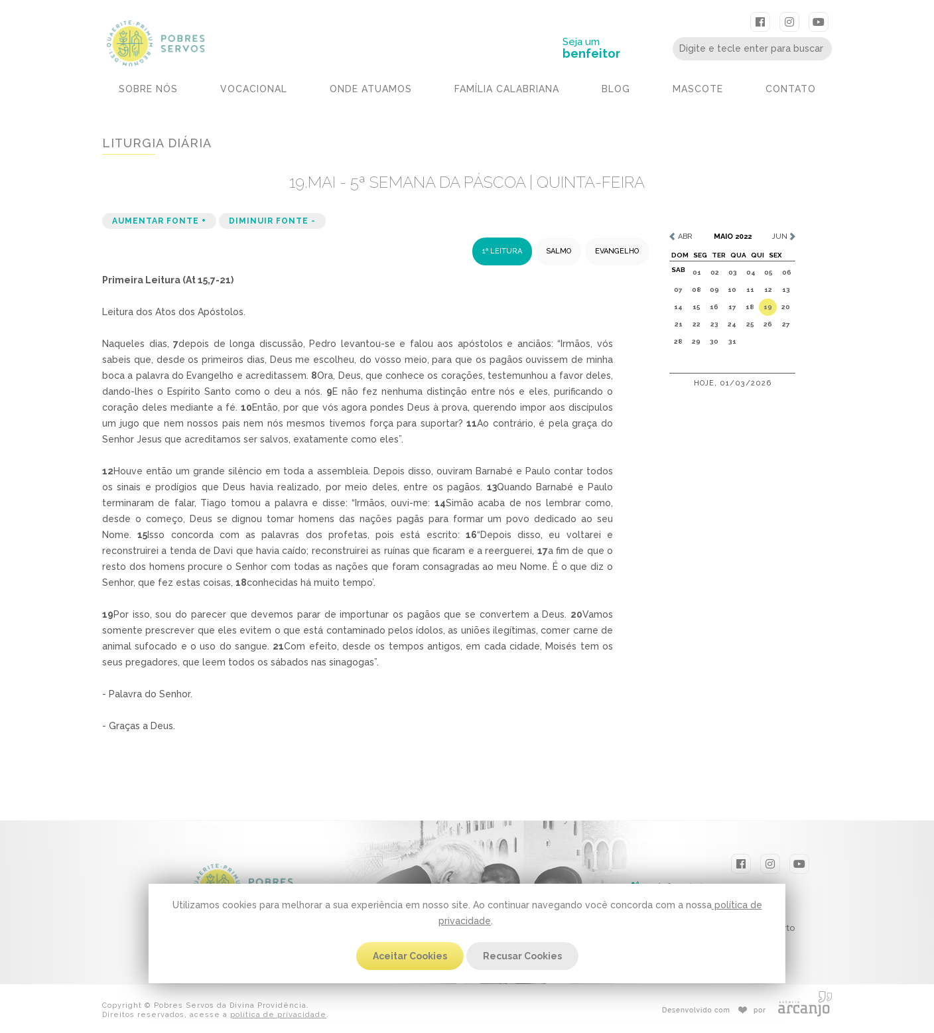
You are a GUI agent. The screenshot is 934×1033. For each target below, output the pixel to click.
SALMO (558, 250)
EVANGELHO (617, 250)
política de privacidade (278, 1014)
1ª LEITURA (502, 250)
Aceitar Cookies (410, 956)
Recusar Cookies (522, 956)
